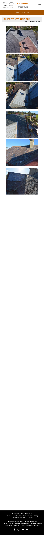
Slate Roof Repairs (36, 523)
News (24, 517)
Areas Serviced (17, 517)
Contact (30, 517)
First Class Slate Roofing (8, 5)
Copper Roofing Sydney (15, 521)
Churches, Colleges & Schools (31, 525)
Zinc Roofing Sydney (30, 521)
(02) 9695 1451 (23, 3)
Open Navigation (40, 5)
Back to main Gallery (32, 21)
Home (8, 516)
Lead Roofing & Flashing (22, 523)
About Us (14, 516)
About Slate (22, 516)
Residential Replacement (12, 525)
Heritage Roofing (8, 523)
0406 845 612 (23, 7)
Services (29, 516)
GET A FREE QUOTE (22, 12)
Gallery (36, 516)
